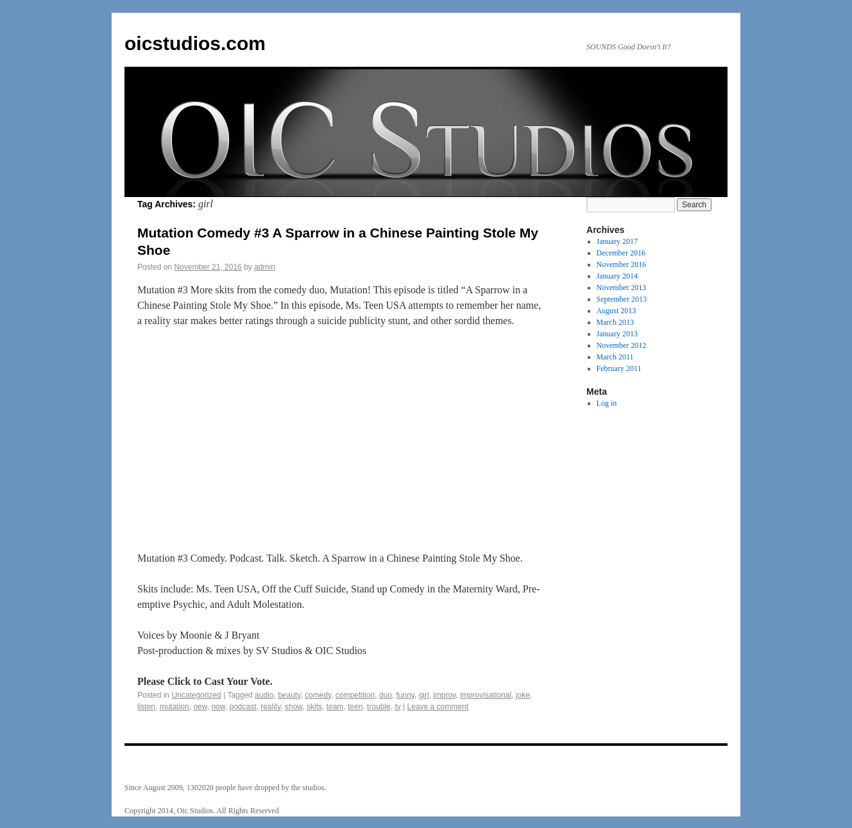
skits (314, 706)
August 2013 (616, 310)
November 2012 (622, 345)
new (200, 706)
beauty (289, 695)
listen (146, 706)
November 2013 (622, 287)
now (218, 706)
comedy (318, 695)
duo (385, 695)
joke (523, 695)
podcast (242, 706)
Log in (607, 403)
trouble (379, 706)
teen (355, 706)
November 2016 (622, 264)
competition (355, 695)
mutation (174, 706)
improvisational (485, 695)
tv (397, 706)
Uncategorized (196, 695)
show (293, 706)
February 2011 (619, 368)
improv (444, 695)
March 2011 (615, 356)
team (335, 706)
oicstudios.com (195, 43)
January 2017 (617, 241)
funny (405, 695)
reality (270, 706)
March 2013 (615, 322)
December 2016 (621, 252)
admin (264, 267)
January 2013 (617, 333)
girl (424, 695)
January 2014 (617, 276)
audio (264, 695)
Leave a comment (437, 706)
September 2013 (622, 299)
